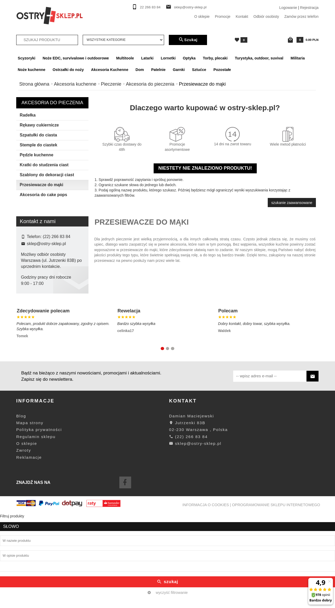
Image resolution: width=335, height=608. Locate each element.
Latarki (147, 58)
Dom (140, 70)
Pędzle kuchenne (36, 155)
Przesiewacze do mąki (41, 185)
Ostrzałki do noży (68, 70)
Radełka (28, 115)
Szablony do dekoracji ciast (47, 175)
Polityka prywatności (39, 524)
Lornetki (168, 58)
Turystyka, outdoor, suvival (259, 58)
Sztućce (199, 70)
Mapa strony (29, 517)
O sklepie (202, 16)
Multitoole (125, 58)
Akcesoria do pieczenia (52, 102)
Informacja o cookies (205, 599)
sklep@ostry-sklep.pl (190, 7)
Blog (21, 510)
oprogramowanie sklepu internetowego (276, 599)
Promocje (223, 16)
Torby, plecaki (215, 58)
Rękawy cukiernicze (39, 125)
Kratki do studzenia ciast (44, 165)
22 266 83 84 (150, 7)
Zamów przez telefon (301, 16)
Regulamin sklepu (35, 531)
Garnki (179, 70)
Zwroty (23, 545)
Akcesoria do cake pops (43, 194)
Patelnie (158, 70)
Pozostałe (222, 70)
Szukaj (188, 40)
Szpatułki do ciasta (38, 135)
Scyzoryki (26, 58)
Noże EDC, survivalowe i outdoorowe (76, 58)
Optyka (189, 58)
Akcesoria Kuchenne (109, 70)
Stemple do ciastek (38, 145)
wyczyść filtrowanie (52, 292)
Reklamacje (29, 552)
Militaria (298, 58)
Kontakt (242, 16)
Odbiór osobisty (266, 16)
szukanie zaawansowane (291, 203)
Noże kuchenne (32, 70)
